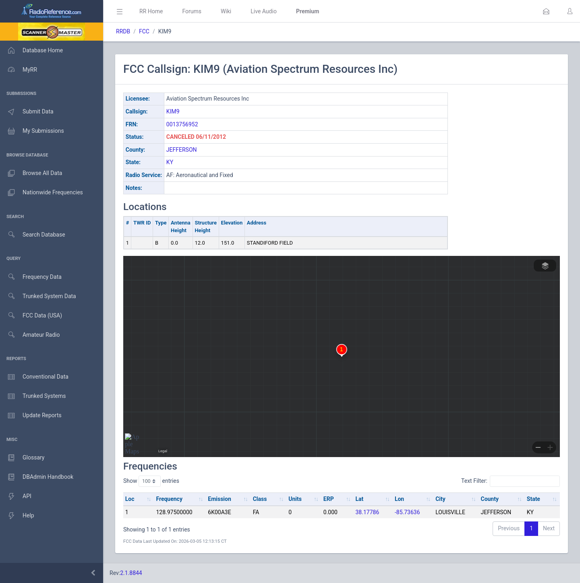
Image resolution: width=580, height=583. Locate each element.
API (15, 496)
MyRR (18, 69)
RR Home (151, 11)
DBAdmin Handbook (36, 477)
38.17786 (367, 512)
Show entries (151, 481)
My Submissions (32, 131)
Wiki (226, 11)
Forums (191, 11)
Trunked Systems (33, 396)
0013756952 (182, 124)
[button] (546, 11)
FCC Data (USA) (31, 315)
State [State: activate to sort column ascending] (533, 499)
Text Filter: (510, 481)
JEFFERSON (181, 149)
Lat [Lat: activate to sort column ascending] (359, 499)
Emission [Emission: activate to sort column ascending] (219, 499)
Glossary (22, 457)
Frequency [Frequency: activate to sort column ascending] (169, 499)
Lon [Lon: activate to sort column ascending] (399, 499)
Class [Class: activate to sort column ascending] (260, 499)
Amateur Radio (30, 335)
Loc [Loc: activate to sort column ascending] (130, 499)
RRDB (123, 31)
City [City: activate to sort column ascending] (440, 499)
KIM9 (173, 111)
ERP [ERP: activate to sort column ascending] (328, 499)
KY (169, 162)
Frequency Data (31, 277)
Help (17, 515)
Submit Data (27, 111)
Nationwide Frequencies (41, 192)
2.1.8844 (131, 573)
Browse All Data (31, 173)
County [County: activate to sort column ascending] (490, 499)
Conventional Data (34, 377)
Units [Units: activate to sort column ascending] (295, 499)
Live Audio (264, 11)
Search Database (32, 234)
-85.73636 (407, 512)
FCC (144, 31)
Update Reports (31, 415)
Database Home (31, 50)
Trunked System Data (38, 296)
